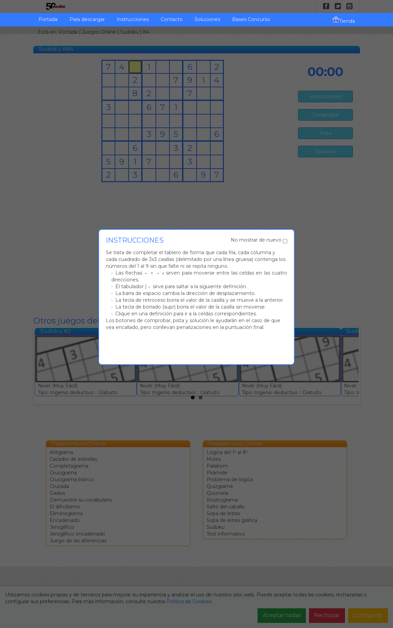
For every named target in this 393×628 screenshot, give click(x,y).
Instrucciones (133, 19)
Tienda (343, 20)
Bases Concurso (251, 19)
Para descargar (87, 19)
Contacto (172, 19)
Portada (48, 19)
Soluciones (207, 19)
